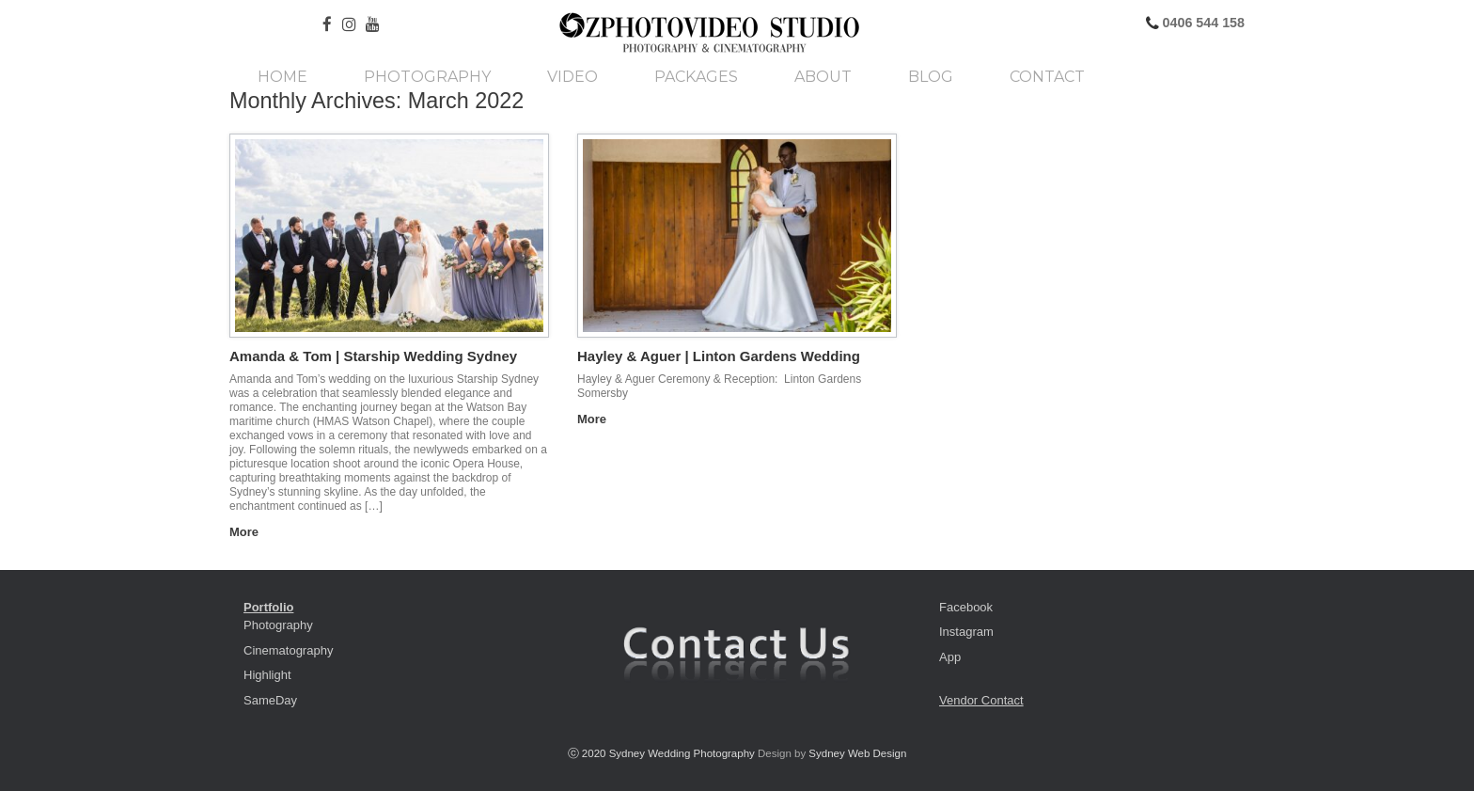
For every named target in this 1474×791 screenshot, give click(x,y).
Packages (696, 77)
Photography (427, 77)
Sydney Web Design (857, 753)
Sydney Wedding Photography (682, 753)
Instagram (966, 632)
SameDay (270, 700)
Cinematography (288, 650)
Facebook (966, 607)
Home (282, 77)
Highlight (267, 675)
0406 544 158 (1202, 22)
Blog (930, 77)
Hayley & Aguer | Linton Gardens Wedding (718, 356)
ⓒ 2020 (588, 753)
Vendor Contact (981, 700)
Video (572, 77)
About (823, 77)
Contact (1047, 77)
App (950, 657)
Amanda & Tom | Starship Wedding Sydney (373, 356)
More (249, 532)
